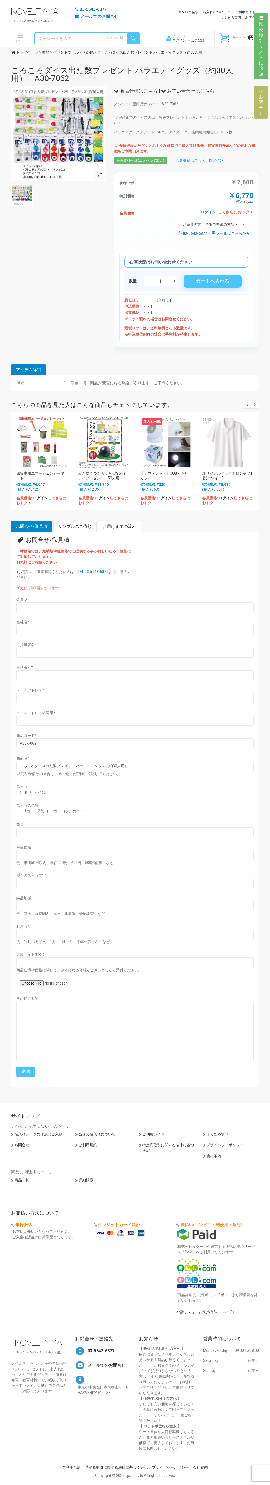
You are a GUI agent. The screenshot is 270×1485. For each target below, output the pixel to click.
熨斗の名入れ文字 (31, 875)
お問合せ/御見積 (31, 526)
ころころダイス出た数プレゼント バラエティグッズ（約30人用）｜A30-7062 (122, 74)
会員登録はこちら (190, 160)
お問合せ (252, 18)
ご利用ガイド (245, 12)
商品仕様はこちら (136, 91)
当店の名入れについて (97, 1134)
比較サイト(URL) (30, 954)
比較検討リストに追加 (261, 46)
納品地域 (23, 898)
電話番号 (24, 667)
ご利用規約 (88, 1145)
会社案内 (213, 1156)
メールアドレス (30, 690)
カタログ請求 (188, 12)
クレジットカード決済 (119, 1224)
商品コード (26, 735)
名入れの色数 (27, 805)
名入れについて (215, 12)
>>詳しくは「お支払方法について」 (206, 1312)
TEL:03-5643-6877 (93, 572)
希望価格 (23, 847)
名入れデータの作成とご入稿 (38, 1134)
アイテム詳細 (28, 369)
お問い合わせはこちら (187, 91)
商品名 (22, 758)
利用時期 (23, 926)
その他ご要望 (27, 998)
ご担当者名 (26, 645)
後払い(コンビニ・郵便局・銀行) (211, 1224)
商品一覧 (22, 1180)
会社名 (22, 622)
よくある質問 (230, 18)
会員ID (21, 599)
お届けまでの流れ (119, 526)
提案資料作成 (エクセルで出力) (140, 161)
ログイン (179, 40)
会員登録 (198, 40)
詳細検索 (86, 1180)
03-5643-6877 (193, 233)
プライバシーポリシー (224, 1145)
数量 (20, 824)
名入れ (21, 786)
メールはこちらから (230, 233)
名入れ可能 (114, 37)
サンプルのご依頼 (75, 526)
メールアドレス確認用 (35, 713)
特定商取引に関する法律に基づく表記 (116, 1467)
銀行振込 (23, 1224)
